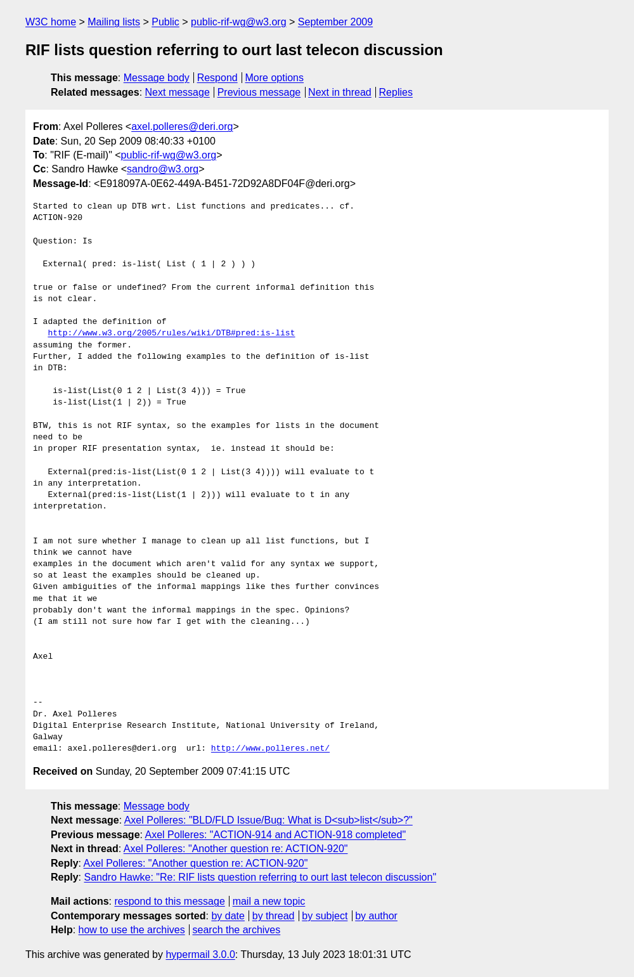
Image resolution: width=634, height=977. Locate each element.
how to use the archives (132, 929)
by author (376, 915)
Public (165, 21)
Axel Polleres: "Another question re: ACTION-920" (236, 848)
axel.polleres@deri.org (182, 126)
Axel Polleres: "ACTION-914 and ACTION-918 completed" (275, 834)
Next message (177, 92)
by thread (273, 915)
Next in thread (340, 92)
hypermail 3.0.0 (200, 954)
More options (274, 77)
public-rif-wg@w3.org (239, 21)
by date (227, 915)
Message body (157, 77)
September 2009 (335, 21)
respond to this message (169, 901)
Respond (217, 77)
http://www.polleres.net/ (270, 748)
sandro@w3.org (162, 169)
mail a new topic (269, 901)
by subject (324, 915)
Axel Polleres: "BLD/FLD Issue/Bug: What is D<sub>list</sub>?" (268, 820)
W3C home (50, 21)
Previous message (259, 92)
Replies (396, 92)
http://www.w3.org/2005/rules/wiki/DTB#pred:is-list (171, 333)
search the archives (237, 929)
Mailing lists (113, 21)
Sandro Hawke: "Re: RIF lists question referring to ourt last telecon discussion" (260, 877)
